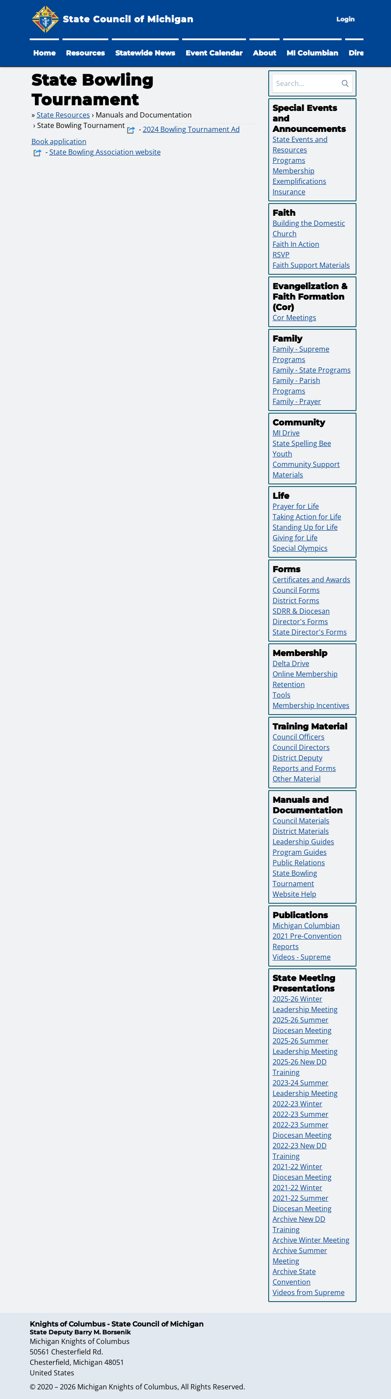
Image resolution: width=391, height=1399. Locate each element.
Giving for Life (295, 537)
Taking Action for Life (307, 517)
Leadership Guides (303, 841)
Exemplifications (299, 181)
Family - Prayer (297, 401)
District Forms (296, 600)
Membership (294, 171)
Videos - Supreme (302, 957)
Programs (289, 160)
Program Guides (300, 852)
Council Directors (301, 747)
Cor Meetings (294, 317)
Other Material (297, 779)
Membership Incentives (311, 705)
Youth (282, 454)
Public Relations (299, 862)
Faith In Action (296, 244)
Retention (289, 684)
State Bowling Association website (105, 152)
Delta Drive (291, 663)
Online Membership (305, 674)
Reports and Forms (304, 768)
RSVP (281, 254)
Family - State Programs (312, 370)
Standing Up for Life (305, 527)
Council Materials (301, 821)
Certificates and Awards (311, 579)
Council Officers (299, 737)
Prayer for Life (296, 506)
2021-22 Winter (297, 1187)
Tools (282, 695)
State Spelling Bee (302, 443)
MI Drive (286, 433)
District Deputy (297, 758)
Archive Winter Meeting (311, 1240)
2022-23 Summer (301, 1114)
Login (345, 19)
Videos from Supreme (309, 1292)
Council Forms (296, 590)
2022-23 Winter (297, 1104)
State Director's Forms (310, 632)
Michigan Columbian (306, 925)
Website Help (294, 894)
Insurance (289, 192)
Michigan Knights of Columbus (127, 1387)
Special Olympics (300, 548)
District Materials (301, 831)
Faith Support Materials (311, 265)
